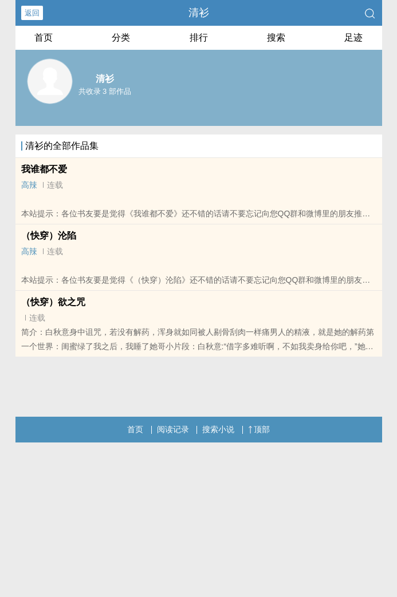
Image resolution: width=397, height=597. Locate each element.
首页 (43, 37)
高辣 (29, 184)
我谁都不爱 (44, 169)
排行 (199, 37)
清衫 (198, 12)
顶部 (259, 429)
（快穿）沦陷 (48, 235)
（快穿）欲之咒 (53, 302)
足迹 (353, 37)
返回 (32, 13)
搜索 (276, 37)
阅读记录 (173, 429)
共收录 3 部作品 (104, 91)
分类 (121, 37)
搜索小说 (218, 429)
